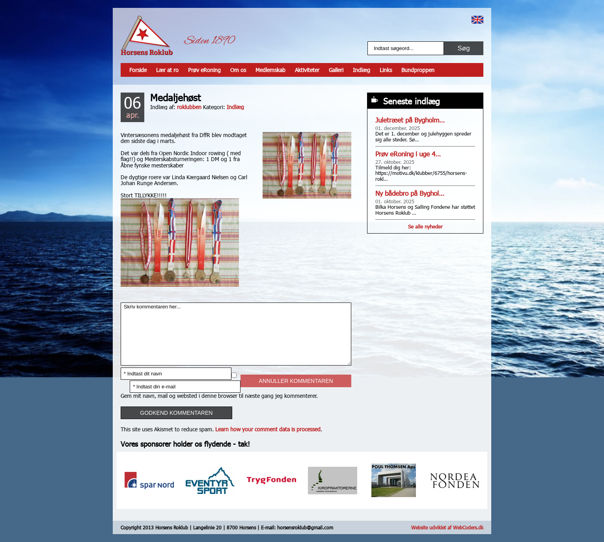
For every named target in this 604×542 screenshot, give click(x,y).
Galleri (336, 70)
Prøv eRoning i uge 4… (408, 153)
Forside (138, 70)
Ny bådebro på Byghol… (409, 193)
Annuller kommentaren (296, 381)
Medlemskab (270, 70)
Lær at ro (167, 70)
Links (386, 70)
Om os (238, 70)
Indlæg (361, 70)
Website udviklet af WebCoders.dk (447, 527)
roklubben (189, 107)
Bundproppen (417, 70)
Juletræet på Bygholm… (410, 120)
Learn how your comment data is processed (268, 429)
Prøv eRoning (204, 70)
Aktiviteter (307, 70)
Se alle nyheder (425, 226)
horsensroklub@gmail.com (305, 527)
